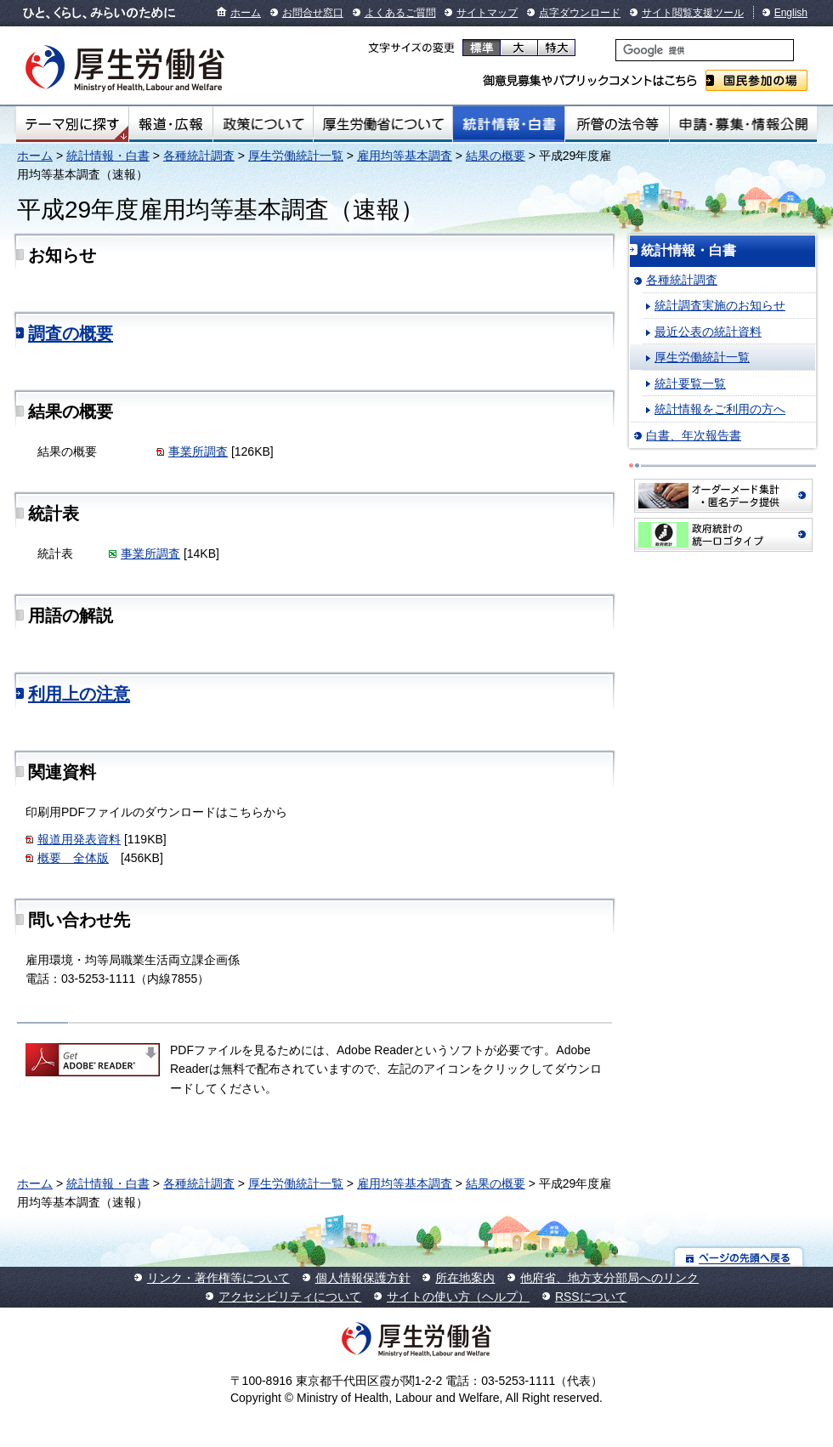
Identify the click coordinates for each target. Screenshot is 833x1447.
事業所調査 (198, 451)
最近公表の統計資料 (708, 331)
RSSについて (591, 1296)
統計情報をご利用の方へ (719, 409)
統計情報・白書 (508, 124)
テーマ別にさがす (72, 124)
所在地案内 (465, 1278)
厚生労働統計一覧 (295, 155)
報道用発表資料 (79, 839)
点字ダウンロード (579, 13)
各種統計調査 (199, 155)
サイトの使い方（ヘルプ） (458, 1296)
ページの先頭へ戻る (739, 1257)
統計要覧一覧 (690, 383)
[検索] (704, 50)
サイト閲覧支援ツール (693, 13)
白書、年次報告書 (693, 435)
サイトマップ (487, 13)
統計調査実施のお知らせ (719, 305)
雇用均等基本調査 (404, 155)
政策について (263, 124)
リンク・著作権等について (218, 1278)
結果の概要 (495, 155)
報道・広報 (170, 124)
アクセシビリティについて (289, 1296)
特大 (556, 47)
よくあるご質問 (400, 13)
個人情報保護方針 (363, 1278)
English (791, 13)
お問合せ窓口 (312, 13)
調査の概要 (70, 333)
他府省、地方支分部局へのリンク (609, 1278)
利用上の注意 (79, 693)
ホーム (245, 13)
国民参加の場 (757, 80)
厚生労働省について (383, 124)
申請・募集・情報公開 (743, 124)
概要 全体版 (73, 858)
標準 (481, 47)
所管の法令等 (616, 124)
